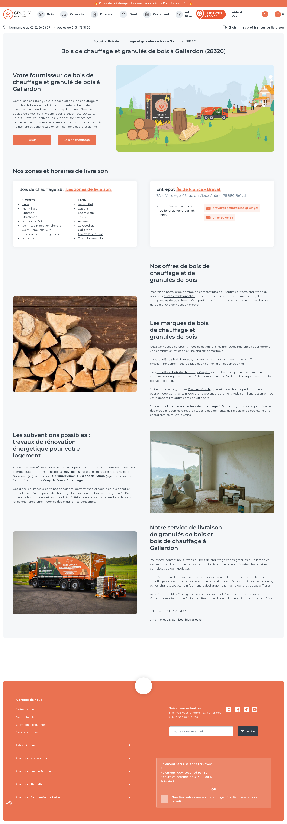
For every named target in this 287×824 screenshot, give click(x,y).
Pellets (32, 140)
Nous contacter (27, 732)
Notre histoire (25, 709)
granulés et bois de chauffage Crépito (182, 372)
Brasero (102, 14)
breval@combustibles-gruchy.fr (182, 620)
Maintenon (29, 217)
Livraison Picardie (29, 784)
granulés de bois (168, 300)
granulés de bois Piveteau (173, 359)
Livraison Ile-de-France (33, 771)
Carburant (156, 14)
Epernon (28, 213)
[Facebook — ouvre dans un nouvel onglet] (237, 709)
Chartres (28, 200)
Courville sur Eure (90, 234)
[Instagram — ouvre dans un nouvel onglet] (228, 709)
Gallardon (85, 230)
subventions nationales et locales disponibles (94, 472)
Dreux (82, 200)
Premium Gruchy (200, 389)
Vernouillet (85, 204)
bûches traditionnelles (179, 296)
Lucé (25, 204)
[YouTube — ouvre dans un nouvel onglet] (255, 709)
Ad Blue (184, 14)
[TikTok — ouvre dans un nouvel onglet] (246, 709)
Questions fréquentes (31, 725)
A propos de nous (29, 700)
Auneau (83, 221)
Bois (45, 14)
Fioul (128, 14)
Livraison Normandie (31, 758)
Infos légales (26, 745)
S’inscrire (248, 731)
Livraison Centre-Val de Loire (38, 797)
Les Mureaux (87, 213)
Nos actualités (26, 717)
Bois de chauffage (77, 140)
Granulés (72, 14)
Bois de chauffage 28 (40, 189)
